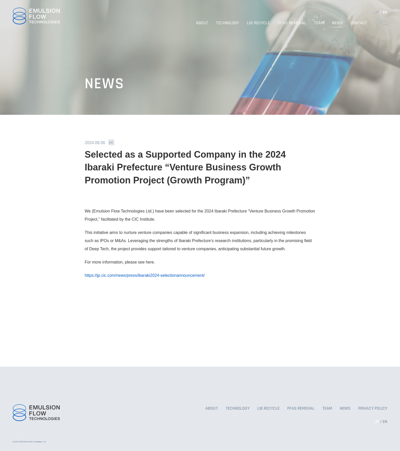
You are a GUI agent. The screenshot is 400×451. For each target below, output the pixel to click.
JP (376, 12)
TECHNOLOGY (227, 23)
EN (385, 12)
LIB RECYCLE (258, 23)
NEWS (337, 23)
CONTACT (359, 23)
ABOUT (202, 23)
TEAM (319, 23)
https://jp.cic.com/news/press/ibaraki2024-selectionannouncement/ (145, 275)
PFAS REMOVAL (292, 23)
